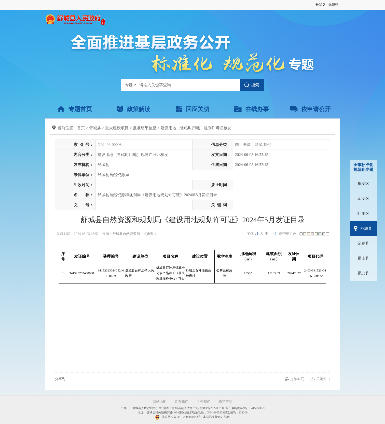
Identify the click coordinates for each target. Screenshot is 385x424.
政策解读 (134, 109)
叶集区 (363, 213)
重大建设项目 (117, 128)
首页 (81, 128)
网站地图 (159, 402)
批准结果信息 (144, 128)
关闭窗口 (323, 379)
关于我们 (203, 402)
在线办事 (251, 109)
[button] (320, 5)
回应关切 (192, 109)
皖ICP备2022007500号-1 (215, 408)
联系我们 (181, 402)
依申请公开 (310, 109)
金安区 (363, 198)
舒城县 (366, 228)
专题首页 (74, 109)
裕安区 (363, 183)
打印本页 (297, 379)
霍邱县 (363, 273)
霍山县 (363, 258)
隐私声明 (225, 402)
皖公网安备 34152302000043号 (178, 417)
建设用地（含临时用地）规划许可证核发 (196, 128)
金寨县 (363, 243)
